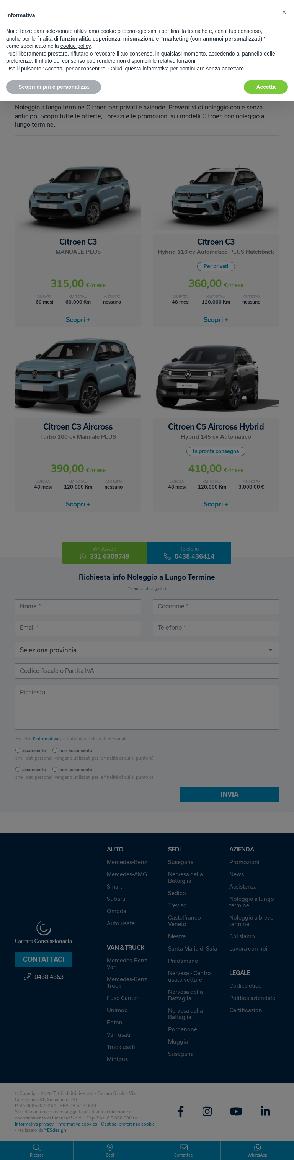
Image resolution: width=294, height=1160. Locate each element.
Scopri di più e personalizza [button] (53, 87)
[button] (284, 12)
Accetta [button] (266, 87)
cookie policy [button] (75, 46)
